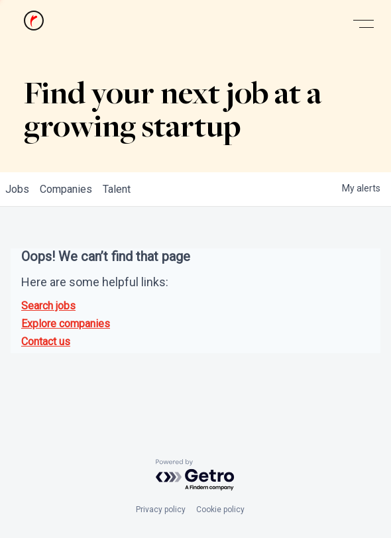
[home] (30, 24)
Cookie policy (220, 509)
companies (66, 189)
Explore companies (65, 323)
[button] (363, 24)
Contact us (45, 341)
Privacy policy (161, 509)
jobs (17, 189)
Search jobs (48, 305)
